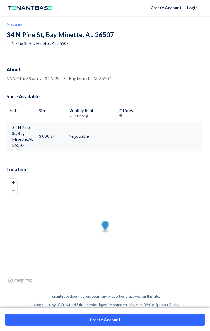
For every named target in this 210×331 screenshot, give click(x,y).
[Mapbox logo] (20, 280)
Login (192, 7)
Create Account (166, 7)
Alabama (14, 24)
